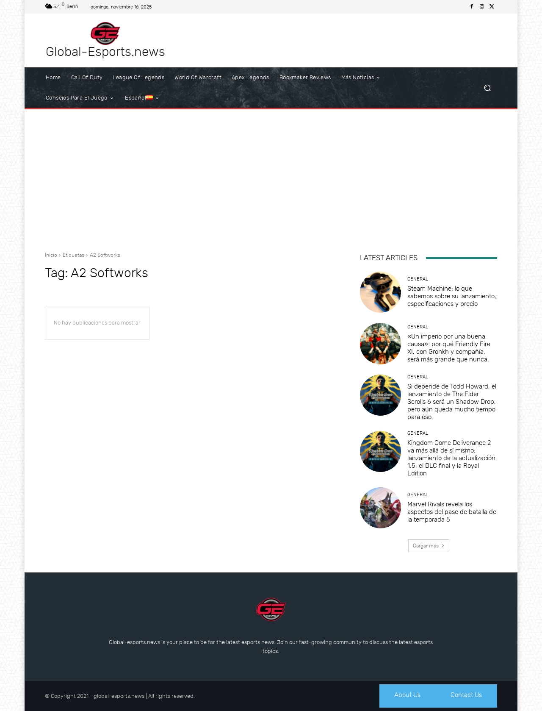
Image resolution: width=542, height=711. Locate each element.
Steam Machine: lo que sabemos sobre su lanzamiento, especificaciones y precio (451, 296)
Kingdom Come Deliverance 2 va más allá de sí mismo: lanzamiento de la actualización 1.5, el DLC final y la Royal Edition (451, 458)
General (417, 279)
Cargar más (429, 546)
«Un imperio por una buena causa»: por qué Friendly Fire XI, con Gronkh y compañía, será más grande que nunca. (448, 348)
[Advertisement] (271, 177)
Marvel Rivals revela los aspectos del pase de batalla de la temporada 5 (451, 511)
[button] (487, 88)
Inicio (51, 255)
